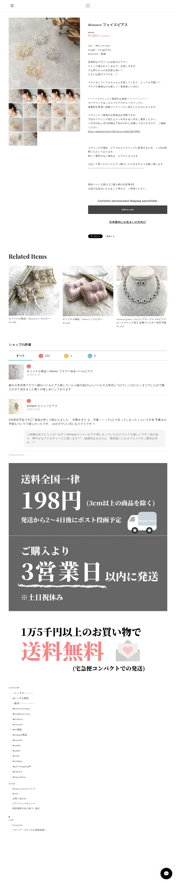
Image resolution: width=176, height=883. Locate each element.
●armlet (17, 745)
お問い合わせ (19, 798)
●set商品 (17, 729)
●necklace (18, 719)
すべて (20, 355)
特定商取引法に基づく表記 (26, 808)
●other (16, 755)
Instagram (18, 825)
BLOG (16, 793)
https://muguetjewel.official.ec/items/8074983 (114, 131)
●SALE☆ (18, 771)
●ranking (17, 761)
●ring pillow (19, 777)
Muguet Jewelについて (24, 789)
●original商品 (20, 735)
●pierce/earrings (21, 708)
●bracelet (18, 740)
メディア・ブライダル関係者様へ (29, 830)
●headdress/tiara (21, 714)
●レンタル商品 (21, 698)
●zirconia (18, 724)
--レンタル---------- (23, 693)
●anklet (17, 750)
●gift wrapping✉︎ (22, 766)
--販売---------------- (23, 703)
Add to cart (127, 209)
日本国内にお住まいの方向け (127, 222)
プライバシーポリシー (24, 803)
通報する (110, 236)
